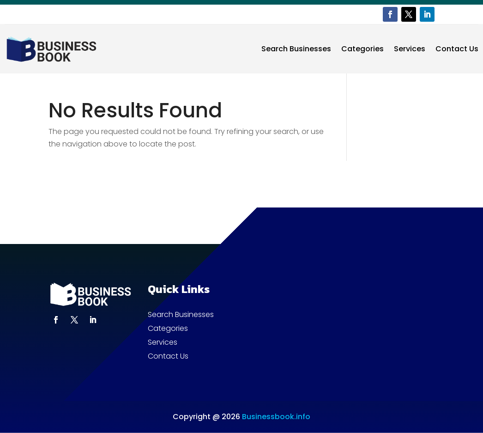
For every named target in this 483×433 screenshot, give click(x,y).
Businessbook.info (276, 416)
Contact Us (456, 48)
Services (409, 48)
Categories (362, 48)
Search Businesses (296, 48)
